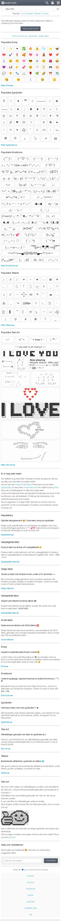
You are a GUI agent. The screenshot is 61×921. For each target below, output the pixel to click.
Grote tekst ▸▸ (7, 639)
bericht (12, 837)
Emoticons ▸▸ (7, 695)
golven (55, 487)
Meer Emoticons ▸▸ (9, 265)
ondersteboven (30, 487)
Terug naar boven (30, 28)
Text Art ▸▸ (5, 748)
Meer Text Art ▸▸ (8, 465)
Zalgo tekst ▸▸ (7, 588)
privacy (30, 882)
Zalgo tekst (43, 36)
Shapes (18, 484)
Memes (37, 13)
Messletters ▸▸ (7, 535)
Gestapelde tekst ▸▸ (10, 613)
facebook (30, 889)
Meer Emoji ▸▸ (7, 85)
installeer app (30, 908)
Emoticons (23, 36)
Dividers (29, 13)
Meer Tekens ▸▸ (7, 325)
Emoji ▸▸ (4, 666)
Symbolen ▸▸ (6, 722)
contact (30, 876)
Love (23, 13)
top (30, 914)
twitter (30, 895)
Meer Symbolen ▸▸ (9, 145)
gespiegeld (6, 487)
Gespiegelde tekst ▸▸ (10, 561)
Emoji (14, 36)
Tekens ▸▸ (5, 773)
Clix (28, 870)
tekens (29, 484)
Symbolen (33, 36)
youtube (30, 901)
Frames (45, 13)
